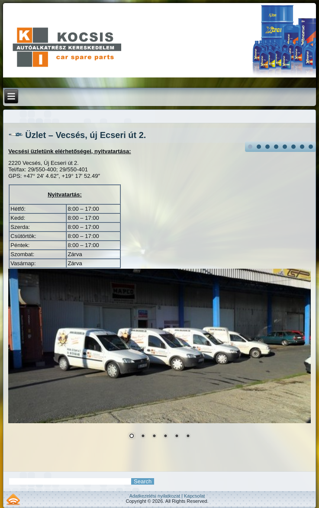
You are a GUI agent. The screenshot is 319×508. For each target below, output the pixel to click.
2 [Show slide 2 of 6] (143, 436)
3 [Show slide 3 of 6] (154, 436)
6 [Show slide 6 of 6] (188, 436)
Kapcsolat (194, 495)
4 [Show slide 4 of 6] (165, 436)
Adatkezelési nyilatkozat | (156, 495)
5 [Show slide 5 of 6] (176, 436)
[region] (159, 359)
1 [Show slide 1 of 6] (131, 436)
